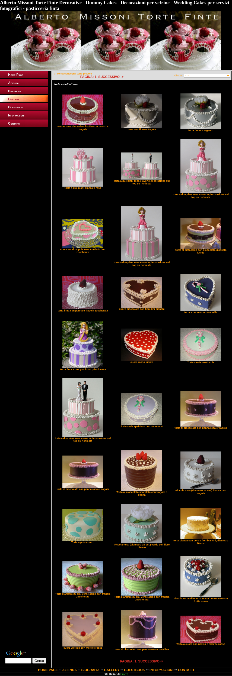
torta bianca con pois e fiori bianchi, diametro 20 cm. (200, 542)
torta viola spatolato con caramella (142, 426)
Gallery (13, 99)
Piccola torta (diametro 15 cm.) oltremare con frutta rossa (201, 600)
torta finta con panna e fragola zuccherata (83, 310)
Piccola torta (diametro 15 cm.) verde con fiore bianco (142, 546)
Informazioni (16, 115)
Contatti (14, 123)
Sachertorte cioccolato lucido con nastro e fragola (83, 128)
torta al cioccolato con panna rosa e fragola (200, 428)
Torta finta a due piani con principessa (83, 369)
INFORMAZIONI (161, 670)
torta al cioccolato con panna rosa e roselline (142, 649)
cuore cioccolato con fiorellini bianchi (141, 309)
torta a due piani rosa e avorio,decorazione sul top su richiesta (142, 182)
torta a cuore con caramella (200, 312)
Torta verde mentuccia (200, 362)
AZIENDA (69, 670)
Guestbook (15, 107)
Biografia (14, 91)
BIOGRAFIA (90, 670)
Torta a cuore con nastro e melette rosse (200, 644)
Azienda (13, 83)
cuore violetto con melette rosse (82, 647)
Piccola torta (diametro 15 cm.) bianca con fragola (200, 492)
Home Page (15, 75)
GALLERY (112, 670)
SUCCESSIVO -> (110, 77)
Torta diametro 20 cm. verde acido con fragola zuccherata (142, 598)
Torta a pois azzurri (82, 542)
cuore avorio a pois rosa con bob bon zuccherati (82, 250)
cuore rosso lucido (142, 362)
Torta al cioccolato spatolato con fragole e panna (141, 493)
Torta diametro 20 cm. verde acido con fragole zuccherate (82, 595)
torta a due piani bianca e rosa (83, 188)
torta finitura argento (200, 130)
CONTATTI (186, 670)
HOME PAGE (48, 670)
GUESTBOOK (134, 670)
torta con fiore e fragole (142, 129)
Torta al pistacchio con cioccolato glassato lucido (201, 251)
